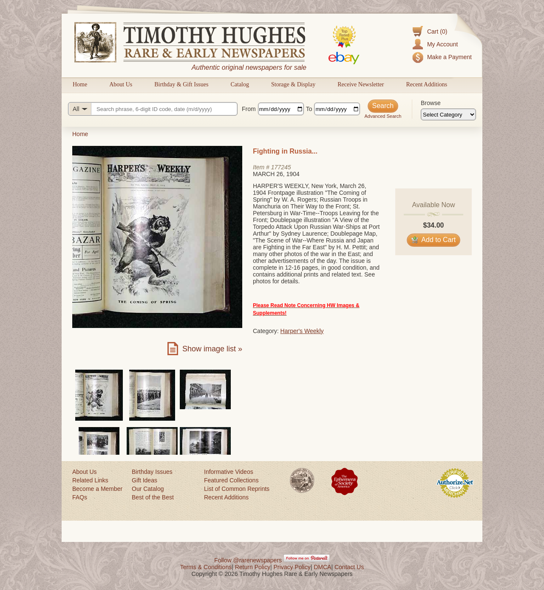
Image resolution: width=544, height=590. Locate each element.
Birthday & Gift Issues (181, 84)
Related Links (90, 480)
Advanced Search (382, 116)
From (249, 108)
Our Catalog (148, 488)
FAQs (79, 497)
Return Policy (252, 567)
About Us (120, 84)
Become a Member (97, 488)
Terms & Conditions (206, 567)
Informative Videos (228, 471)
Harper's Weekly (302, 331)
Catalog (239, 84)
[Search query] (153, 109)
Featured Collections (231, 480)
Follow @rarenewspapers (248, 560)
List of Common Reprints (236, 488)
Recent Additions (426, 84)
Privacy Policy (292, 567)
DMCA (322, 567)
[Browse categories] (448, 114)
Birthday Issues (152, 471)
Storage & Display (293, 84)
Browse (431, 103)
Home (80, 84)
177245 (281, 167)
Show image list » (212, 349)
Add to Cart (433, 239)
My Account (442, 44)
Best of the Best (153, 497)
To (309, 108)
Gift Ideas (144, 480)
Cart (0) (437, 31)
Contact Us (349, 567)
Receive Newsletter (360, 84)
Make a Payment (449, 57)
